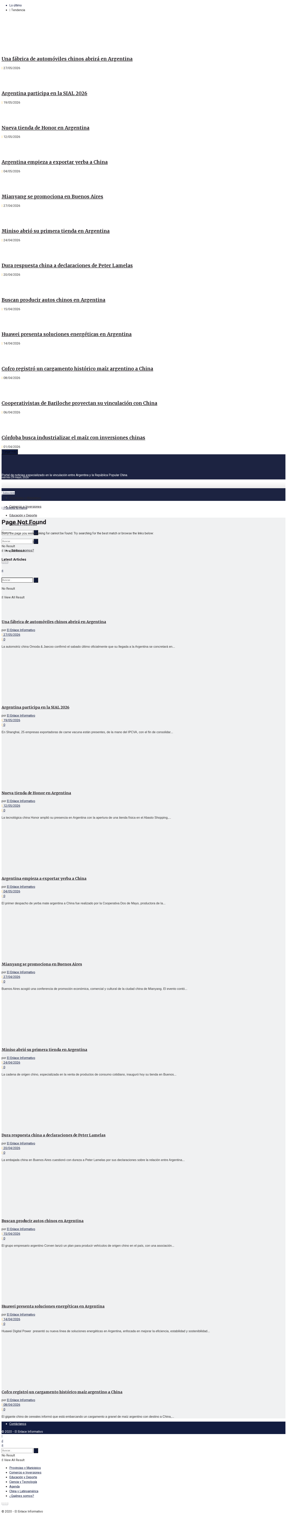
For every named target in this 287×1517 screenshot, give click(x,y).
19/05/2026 (11, 720)
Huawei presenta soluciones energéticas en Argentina (67, 334)
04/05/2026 (11, 891)
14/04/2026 (11, 1319)
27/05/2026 (11, 635)
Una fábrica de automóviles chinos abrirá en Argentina (67, 59)
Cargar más (9, 452)
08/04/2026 (11, 1404)
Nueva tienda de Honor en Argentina (45, 128)
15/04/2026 (11, 1234)
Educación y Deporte (23, 515)
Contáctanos (17, 1424)
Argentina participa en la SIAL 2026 (44, 93)
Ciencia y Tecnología (23, 1482)
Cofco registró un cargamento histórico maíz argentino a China (77, 369)
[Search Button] (36, 541)
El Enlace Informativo (21, 630)
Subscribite (8, 492)
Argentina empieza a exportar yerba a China (55, 162)
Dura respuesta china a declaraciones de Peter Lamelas (67, 266)
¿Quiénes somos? (21, 1496)
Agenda (14, 1486)
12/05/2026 (11, 805)
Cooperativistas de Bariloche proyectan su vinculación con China (79, 403)
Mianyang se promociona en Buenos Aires (52, 197)
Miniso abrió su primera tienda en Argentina (56, 231)
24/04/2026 (11, 1062)
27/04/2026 (11, 977)
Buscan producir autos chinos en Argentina (53, 300)
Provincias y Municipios (25, 498)
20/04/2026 (11, 1148)
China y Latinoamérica (23, 1491)
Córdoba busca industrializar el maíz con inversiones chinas (73, 438)
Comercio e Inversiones (25, 506)
